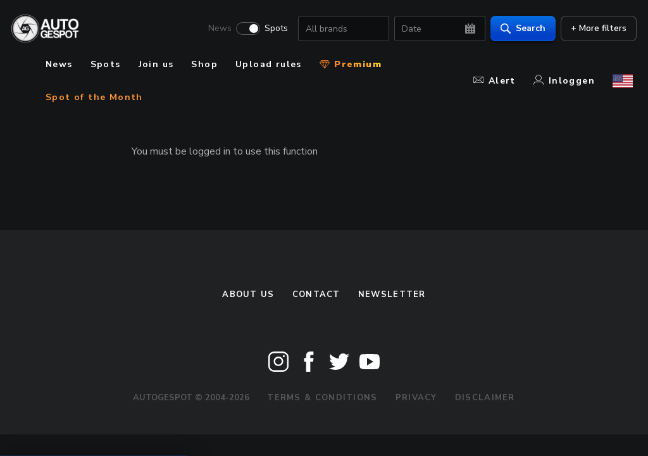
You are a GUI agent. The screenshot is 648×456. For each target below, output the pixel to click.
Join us (156, 64)
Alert (494, 81)
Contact (316, 294)
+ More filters (595, 29)
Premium (351, 64)
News (216, 29)
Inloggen (564, 81)
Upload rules (268, 64)
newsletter (392, 294)
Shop (204, 64)
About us (248, 294)
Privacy (416, 397)
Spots (272, 29)
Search (519, 29)
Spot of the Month (94, 97)
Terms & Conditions (322, 397)
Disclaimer (485, 397)
